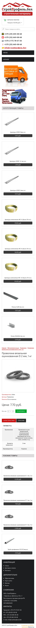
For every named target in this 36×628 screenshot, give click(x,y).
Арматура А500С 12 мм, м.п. (18, 161)
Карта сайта (8, 580)
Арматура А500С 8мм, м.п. (18, 132)
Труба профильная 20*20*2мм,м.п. (18, 549)
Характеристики (8, 420)
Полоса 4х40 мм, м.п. (18, 307)
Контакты (8, 570)
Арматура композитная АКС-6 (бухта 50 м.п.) (18, 219)
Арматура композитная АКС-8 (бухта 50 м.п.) (18, 249)
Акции (7, 585)
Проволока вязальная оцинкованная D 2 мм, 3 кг (18, 476)
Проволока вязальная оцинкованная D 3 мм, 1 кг (18, 500)
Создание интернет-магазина (27, 626)
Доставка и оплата (10, 568)
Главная (4, 348)
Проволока (23, 348)
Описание (21, 420)
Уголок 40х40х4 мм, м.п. (18, 336)
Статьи (7, 565)
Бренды (7, 583)
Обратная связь (9, 578)
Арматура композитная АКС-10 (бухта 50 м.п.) (17, 278)
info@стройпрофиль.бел (15, 48)
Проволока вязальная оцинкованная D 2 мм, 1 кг (18, 348)
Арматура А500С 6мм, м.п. (18, 190)
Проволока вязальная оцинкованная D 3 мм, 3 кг (18, 525)
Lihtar (13, 394)
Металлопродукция (13, 348)
